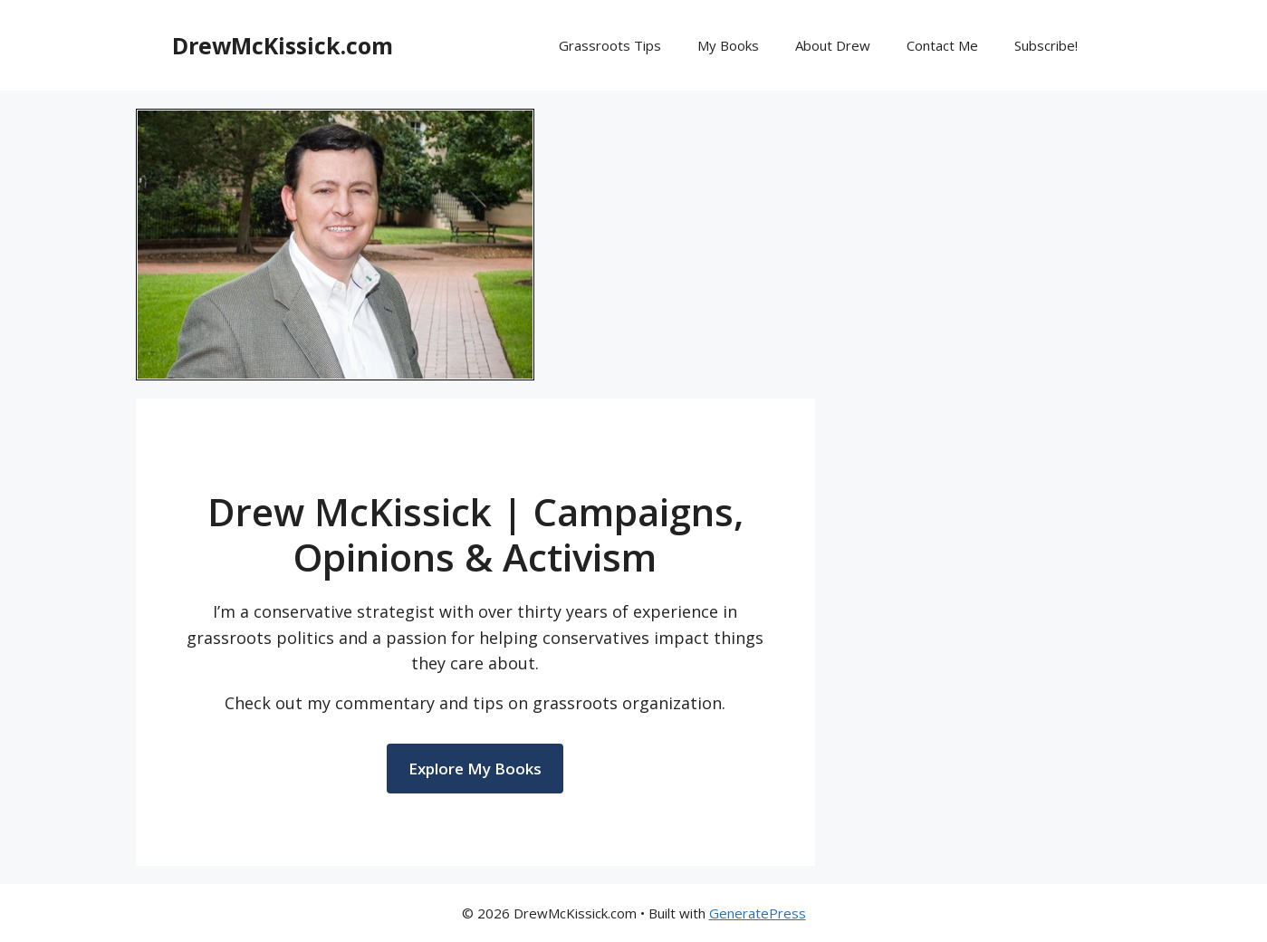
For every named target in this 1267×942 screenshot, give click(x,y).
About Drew (832, 45)
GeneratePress (757, 913)
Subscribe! (1046, 45)
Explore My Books (475, 768)
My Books (728, 45)
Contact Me (942, 45)
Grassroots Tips (610, 45)
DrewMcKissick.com (282, 45)
